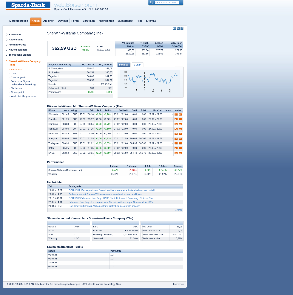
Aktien (36, 20)
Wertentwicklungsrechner (23, 96)
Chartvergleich (18, 77)
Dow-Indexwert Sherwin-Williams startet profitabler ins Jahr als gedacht (104, 206)
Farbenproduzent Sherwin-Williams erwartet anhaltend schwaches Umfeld (105, 194)
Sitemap (151, 20)
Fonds (75, 20)
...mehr (178, 210)
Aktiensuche (16, 39)
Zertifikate (89, 20)
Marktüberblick (18, 20)
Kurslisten (15, 34)
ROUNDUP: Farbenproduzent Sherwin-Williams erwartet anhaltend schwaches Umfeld (112, 190)
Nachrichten (106, 20)
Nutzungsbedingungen (69, 284)
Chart (13, 73)
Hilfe (139, 20)
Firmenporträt (17, 92)
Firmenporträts (17, 44)
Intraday (123, 64)
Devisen (63, 20)
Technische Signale (20, 54)
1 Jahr (137, 64)
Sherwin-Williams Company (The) (25, 63)
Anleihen (48, 20)
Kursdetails (16, 69)
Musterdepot (125, 20)
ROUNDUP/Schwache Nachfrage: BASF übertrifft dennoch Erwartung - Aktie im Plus (111, 198)
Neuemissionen (18, 49)
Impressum (178, 284)
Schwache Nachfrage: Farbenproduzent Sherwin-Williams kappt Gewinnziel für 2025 (111, 202)
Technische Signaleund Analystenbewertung (23, 83)
